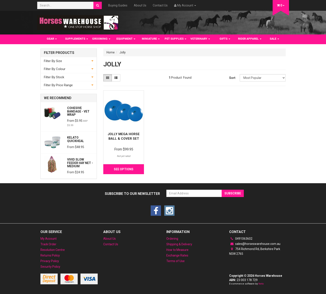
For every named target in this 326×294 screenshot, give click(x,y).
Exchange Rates (177, 255)
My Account (48, 238)
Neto (261, 283)
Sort (232, 78)
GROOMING (101, 38)
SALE (274, 38)
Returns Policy (50, 255)
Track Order (48, 244)
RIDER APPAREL (249, 38)
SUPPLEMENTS (76, 38)
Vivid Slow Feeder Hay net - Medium (80, 163)
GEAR (52, 38)
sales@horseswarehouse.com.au (254, 244)
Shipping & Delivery (179, 244)
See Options (123, 169)
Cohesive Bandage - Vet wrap (78, 111)
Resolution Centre (52, 250)
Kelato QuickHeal (75, 139)
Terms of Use (175, 261)
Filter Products (59, 53)
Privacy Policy (49, 261)
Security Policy (50, 266)
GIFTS (224, 38)
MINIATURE (151, 38)
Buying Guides (117, 5)
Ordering (172, 238)
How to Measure (177, 250)
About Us (140, 5)
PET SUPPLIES (175, 38)
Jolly (122, 52)
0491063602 (240, 238)
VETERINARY (200, 38)
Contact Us (160, 5)
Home (111, 52)
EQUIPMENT (125, 38)
